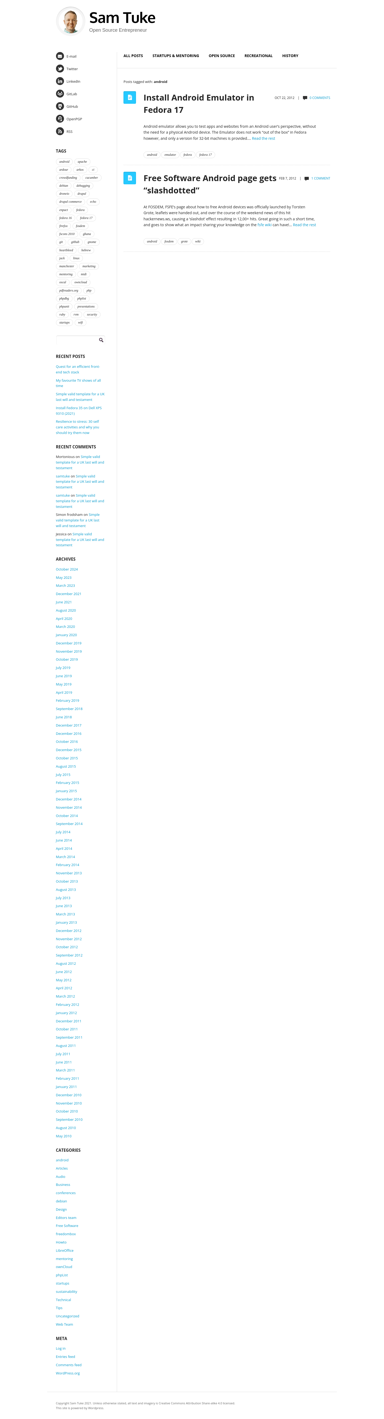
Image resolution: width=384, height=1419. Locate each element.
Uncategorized (67, 1316)
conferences (66, 1192)
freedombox (66, 1233)
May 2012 (64, 980)
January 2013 (66, 922)
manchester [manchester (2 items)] (66, 266)
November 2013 (69, 873)
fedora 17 (205, 155)
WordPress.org (68, 1373)
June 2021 (64, 602)
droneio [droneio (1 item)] (64, 194)
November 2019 (69, 651)
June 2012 (64, 971)
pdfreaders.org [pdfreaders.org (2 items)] (68, 290)
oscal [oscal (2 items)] (62, 282)
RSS (64, 131)
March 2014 (65, 856)
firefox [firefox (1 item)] (63, 226)
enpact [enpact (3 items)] (63, 210)
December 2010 (69, 1095)
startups (62, 1283)
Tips (59, 1307)
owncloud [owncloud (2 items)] (80, 282)
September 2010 (69, 1119)
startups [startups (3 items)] (64, 322)
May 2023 (64, 577)
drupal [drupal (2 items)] (82, 194)
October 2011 (67, 1029)
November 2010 (69, 1103)
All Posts (133, 55)
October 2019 (67, 659)
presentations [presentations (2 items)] (86, 306)
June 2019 (64, 675)
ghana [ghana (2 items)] (87, 234)
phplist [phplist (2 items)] (81, 298)
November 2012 (69, 938)
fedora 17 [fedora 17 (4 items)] (86, 218)
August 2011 (66, 1045)
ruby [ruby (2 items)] (62, 314)
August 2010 (66, 1127)
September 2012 (69, 955)
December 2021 (69, 593)
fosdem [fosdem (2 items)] (80, 226)
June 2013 (64, 905)
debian (61, 1201)
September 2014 (69, 823)
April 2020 (64, 618)
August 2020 (66, 610)
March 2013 (65, 914)
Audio (60, 1176)
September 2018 (69, 708)
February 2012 (67, 1004)
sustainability (66, 1291)
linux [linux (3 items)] (76, 258)
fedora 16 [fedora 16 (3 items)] (65, 218)
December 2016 (69, 733)
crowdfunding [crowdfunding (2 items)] (68, 178)
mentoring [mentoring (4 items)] (66, 274)
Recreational (259, 55)
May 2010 (64, 1136)
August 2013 (66, 889)
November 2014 (69, 807)
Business (63, 1184)
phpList (62, 1275)
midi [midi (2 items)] (83, 274)
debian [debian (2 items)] (63, 186)
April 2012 (64, 988)
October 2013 (67, 881)
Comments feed (69, 1364)
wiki (198, 241)
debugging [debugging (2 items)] (83, 186)
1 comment (320, 178)
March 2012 (65, 996)
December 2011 (69, 1021)
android (152, 155)
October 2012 (67, 946)
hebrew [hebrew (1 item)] (86, 250)
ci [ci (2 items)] (93, 170)
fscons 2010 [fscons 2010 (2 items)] (67, 234)
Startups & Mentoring (176, 55)
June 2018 (64, 717)
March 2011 (65, 1070)
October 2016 (67, 741)
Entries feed (65, 1356)
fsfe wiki (265, 224)
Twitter (67, 69)
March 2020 (65, 626)
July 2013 (63, 897)
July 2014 (63, 832)
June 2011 (64, 1062)
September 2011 (69, 1037)
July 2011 (63, 1053)
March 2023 (65, 585)
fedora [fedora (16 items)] (80, 210)
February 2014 (67, 864)
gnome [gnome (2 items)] (92, 242)
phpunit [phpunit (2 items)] (64, 306)
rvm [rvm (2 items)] (76, 314)
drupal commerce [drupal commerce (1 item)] (70, 202)
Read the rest (263, 138)
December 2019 (69, 643)
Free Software (67, 1225)
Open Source (222, 55)
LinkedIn (68, 81)
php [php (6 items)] (89, 290)
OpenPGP (69, 119)
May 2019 (64, 684)
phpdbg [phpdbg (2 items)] (64, 298)
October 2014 (67, 815)
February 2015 (67, 782)
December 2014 (69, 799)
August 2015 (66, 766)
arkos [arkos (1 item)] (80, 170)
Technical (63, 1299)
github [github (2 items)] (75, 242)
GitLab (66, 94)
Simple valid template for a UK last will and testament (80, 462)
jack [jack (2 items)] (62, 258)
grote (184, 241)
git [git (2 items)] (61, 242)
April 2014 (64, 848)
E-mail (66, 56)
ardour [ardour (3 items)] (63, 170)
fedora (187, 155)
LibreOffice (65, 1250)
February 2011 (67, 1078)
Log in (61, 1348)
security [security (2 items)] (92, 314)
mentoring (64, 1258)
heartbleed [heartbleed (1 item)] (66, 250)
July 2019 (63, 667)
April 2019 (64, 692)
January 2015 (66, 790)
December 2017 (69, 725)
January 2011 (66, 1086)
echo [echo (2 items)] (93, 202)
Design (61, 1209)
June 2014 (64, 840)
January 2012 (66, 1012)
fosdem (169, 241)
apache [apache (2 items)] (82, 162)
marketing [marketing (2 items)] (88, 266)
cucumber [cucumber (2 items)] (91, 178)
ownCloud (64, 1266)
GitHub (67, 106)
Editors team (66, 1217)
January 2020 (66, 634)
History (290, 55)
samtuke (63, 476)
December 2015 (69, 749)
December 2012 (69, 930)
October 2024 (67, 569)
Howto (61, 1242)
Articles (62, 1168)
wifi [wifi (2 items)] (80, 322)
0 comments (320, 97)
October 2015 (67, 758)
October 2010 (67, 1111)
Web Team (64, 1324)
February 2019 (67, 700)
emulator (170, 155)
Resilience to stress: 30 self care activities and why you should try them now (77, 427)
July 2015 (63, 774)
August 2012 (66, 963)
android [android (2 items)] (64, 162)
